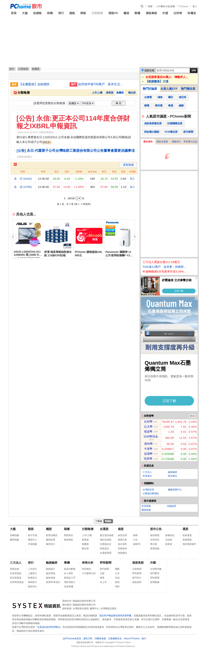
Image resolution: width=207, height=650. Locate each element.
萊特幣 (148, 443)
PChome (183, 6)
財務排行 (32, 577)
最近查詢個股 (107, 535)
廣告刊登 (87, 638)
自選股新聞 (105, 553)
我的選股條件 (189, 544)
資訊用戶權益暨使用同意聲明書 (115, 615)
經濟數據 (154, 582)
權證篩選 (50, 539)
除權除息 (169, 535)
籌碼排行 (32, 582)
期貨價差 (68, 539)
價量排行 (176, 141)
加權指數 (14, 535)
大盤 (25, 13)
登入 (194, 6)
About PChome (131, 638)
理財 (117, 586)
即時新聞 (105, 562)
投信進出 (172, 476)
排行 (61, 13)
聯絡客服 (146, 510)
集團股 (120, 92)
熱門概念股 (188, 88)
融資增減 (50, 573)
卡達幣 (148, 448)
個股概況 (122, 553)
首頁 (14, 13)
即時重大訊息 (190, 141)
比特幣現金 (151, 436)
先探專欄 (68, 586)
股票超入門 (69, 577)
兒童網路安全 (115, 638)
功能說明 (171, 506)
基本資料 (122, 544)
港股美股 (151, 13)
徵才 (144, 638)
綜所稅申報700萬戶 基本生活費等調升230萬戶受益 (102, 84)
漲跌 (66, 171)
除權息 (191, 13)
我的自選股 (162, 141)
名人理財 (68, 573)
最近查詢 (147, 141)
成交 (56, 171)
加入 (132, 178)
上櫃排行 (32, 573)
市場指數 (32, 544)
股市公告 (156, 529)
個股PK (113, 13)
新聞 (150, 6)
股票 (22, 171)
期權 (137, 13)
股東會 (168, 544)
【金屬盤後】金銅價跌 (34, 84)
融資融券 (172, 472)
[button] (135, 236)
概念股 (132, 92)
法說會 (168, 539)
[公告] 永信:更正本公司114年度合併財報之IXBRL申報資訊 (73, 122)
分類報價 (97, 13)
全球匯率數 (156, 569)
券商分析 (87, 562)
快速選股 (187, 535)
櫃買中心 (32, 539)
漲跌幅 (78, 171)
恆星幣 (148, 458)
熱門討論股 (150, 88)
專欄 (67, 562)
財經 (117, 582)
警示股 (153, 544)
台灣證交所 (148, 489)
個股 (121, 529)
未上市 (103, 582)
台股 (102, 573)
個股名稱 (149, 70)
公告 (135, 539)
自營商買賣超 (17, 582)
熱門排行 (136, 577)
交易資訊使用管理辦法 (48, 627)
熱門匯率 (154, 573)
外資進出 (147, 476)
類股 (83, 13)
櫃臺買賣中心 (175, 489)
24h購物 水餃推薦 (165, 6)
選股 (72, 13)
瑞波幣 (148, 431)
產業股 (109, 92)
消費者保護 (100, 638)
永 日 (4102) (23, 178)
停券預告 (154, 539)
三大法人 (147, 472)
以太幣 (148, 426)
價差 (123, 171)
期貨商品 (68, 535)
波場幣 (148, 453)
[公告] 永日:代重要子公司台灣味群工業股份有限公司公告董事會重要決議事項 (76, 151)
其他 (117, 577)
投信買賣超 (15, 577)
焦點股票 (136, 582)
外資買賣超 (15, 573)
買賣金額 (14, 569)
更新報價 (128, 164)
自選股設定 (105, 544)
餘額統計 (50, 569)
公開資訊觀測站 (151, 493)
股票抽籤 (154, 548)
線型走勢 (122, 535)
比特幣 (178, 13)
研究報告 (86, 569)
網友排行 (32, 586)
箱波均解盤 (69, 569)
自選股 (37, 13)
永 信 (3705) (23, 186)
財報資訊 (104, 548)
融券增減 (50, 577)
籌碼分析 (122, 539)
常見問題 (146, 506)
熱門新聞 (104, 569)
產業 (102, 577)
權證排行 (50, 544)
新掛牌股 (154, 535)
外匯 (165, 13)
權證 (126, 13)
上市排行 (32, 569)
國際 (117, 569)
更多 (192, 416)
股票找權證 (51, 535)
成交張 (91, 171)
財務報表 (122, 548)
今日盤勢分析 (89, 573)
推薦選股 (187, 539)
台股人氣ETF (169, 88)
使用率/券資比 (53, 582)
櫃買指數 (14, 539)
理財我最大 (69, 582)
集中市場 (32, 535)
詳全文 (46, 142)
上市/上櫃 (97, 92)
